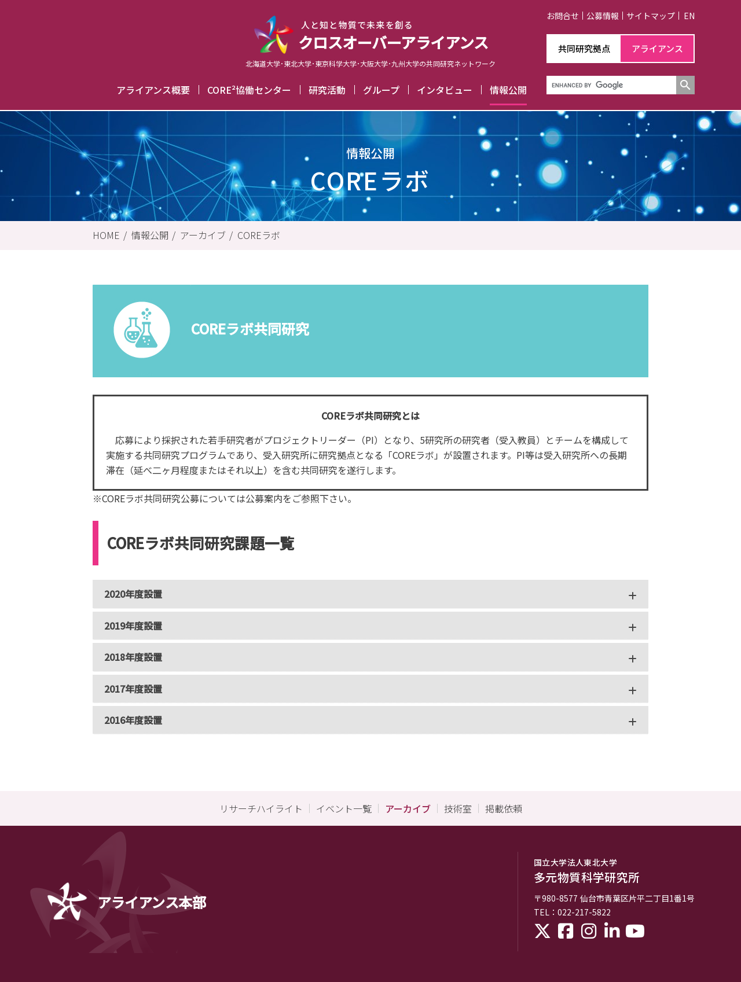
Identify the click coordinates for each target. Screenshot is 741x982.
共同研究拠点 (584, 48)
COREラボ (258, 235)
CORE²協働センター (249, 90)
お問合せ (562, 16)
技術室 (458, 808)
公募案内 (264, 498)
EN (689, 16)
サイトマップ (650, 16)
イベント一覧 (344, 808)
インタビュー (444, 90)
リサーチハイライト (261, 808)
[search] (610, 85)
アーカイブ (203, 235)
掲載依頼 (503, 808)
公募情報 (602, 16)
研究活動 (327, 90)
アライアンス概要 (153, 90)
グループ (381, 90)
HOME (106, 235)
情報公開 (508, 90)
